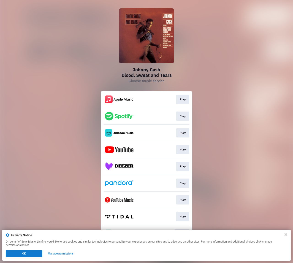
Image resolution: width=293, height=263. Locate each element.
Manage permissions (61, 253)
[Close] (286, 234)
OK (24, 253)
